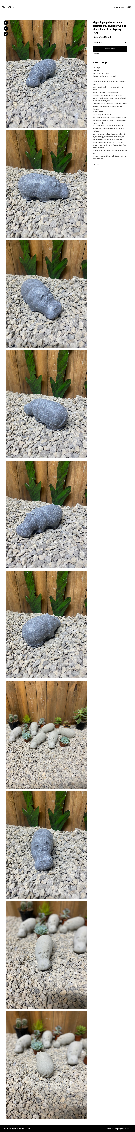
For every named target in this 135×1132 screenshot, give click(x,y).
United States (105, 37)
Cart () (128, 7)
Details (95, 62)
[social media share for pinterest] (6, 34)
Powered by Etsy (24, 1128)
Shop (116, 7)
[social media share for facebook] (6, 23)
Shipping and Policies (122, 1128)
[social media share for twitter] (6, 28)
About (121, 7)
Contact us (109, 1128)
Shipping (105, 62)
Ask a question (97, 53)
